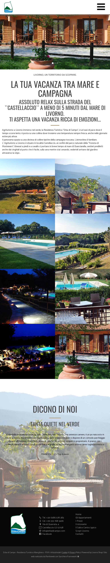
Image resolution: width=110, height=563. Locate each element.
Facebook (45, 534)
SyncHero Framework (67, 556)
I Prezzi (78, 521)
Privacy (72, 552)
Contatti (79, 534)
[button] (8, 41)
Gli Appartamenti (83, 518)
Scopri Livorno (82, 531)
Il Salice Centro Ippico (85, 528)
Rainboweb (50, 556)
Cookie (64, 552)
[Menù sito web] (101, 7)
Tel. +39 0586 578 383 (51, 518)
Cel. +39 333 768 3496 (51, 521)
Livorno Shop (97, 552)
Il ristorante (81, 524)
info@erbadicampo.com (52, 531)
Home (78, 514)
